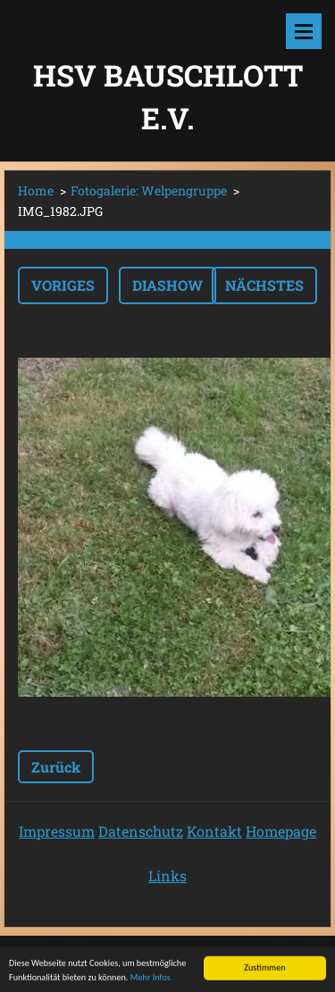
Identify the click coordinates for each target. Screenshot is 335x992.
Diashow (167, 285)
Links (167, 875)
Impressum (57, 831)
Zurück (55, 766)
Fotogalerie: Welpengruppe (149, 190)
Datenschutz (140, 831)
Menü (304, 31)
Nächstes (264, 285)
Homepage (281, 831)
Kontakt (214, 831)
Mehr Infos (150, 979)
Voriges (63, 285)
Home (36, 190)
